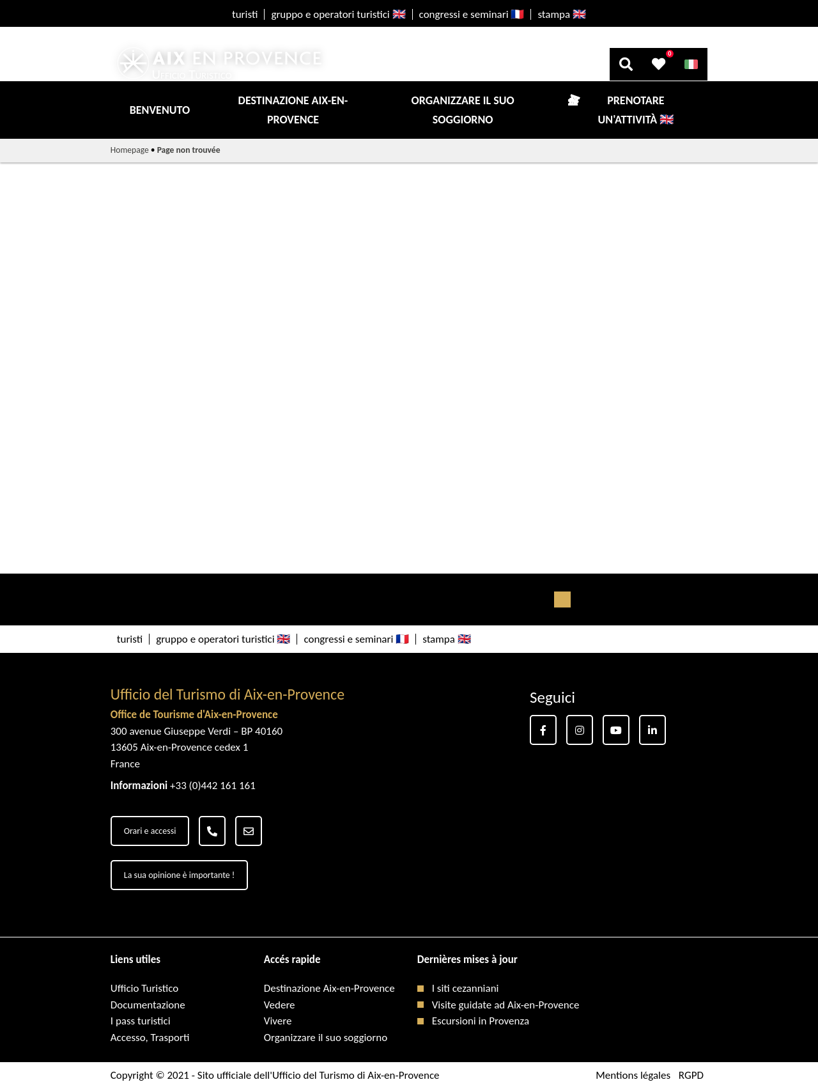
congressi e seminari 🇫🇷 (472, 14)
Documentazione (148, 1005)
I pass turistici (141, 1021)
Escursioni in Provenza (480, 1021)
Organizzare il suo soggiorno (463, 110)
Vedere (279, 1005)
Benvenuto (160, 110)
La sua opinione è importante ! (179, 875)
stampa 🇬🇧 (561, 14)
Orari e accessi (150, 831)
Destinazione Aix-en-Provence (293, 110)
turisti (245, 14)
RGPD (691, 1075)
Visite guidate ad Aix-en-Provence (506, 1005)
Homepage (130, 150)
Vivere (278, 1021)
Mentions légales (633, 1075)
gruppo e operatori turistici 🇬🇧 (338, 14)
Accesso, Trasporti (150, 1037)
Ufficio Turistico (144, 988)
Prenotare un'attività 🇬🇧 (636, 110)
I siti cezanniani (465, 988)
